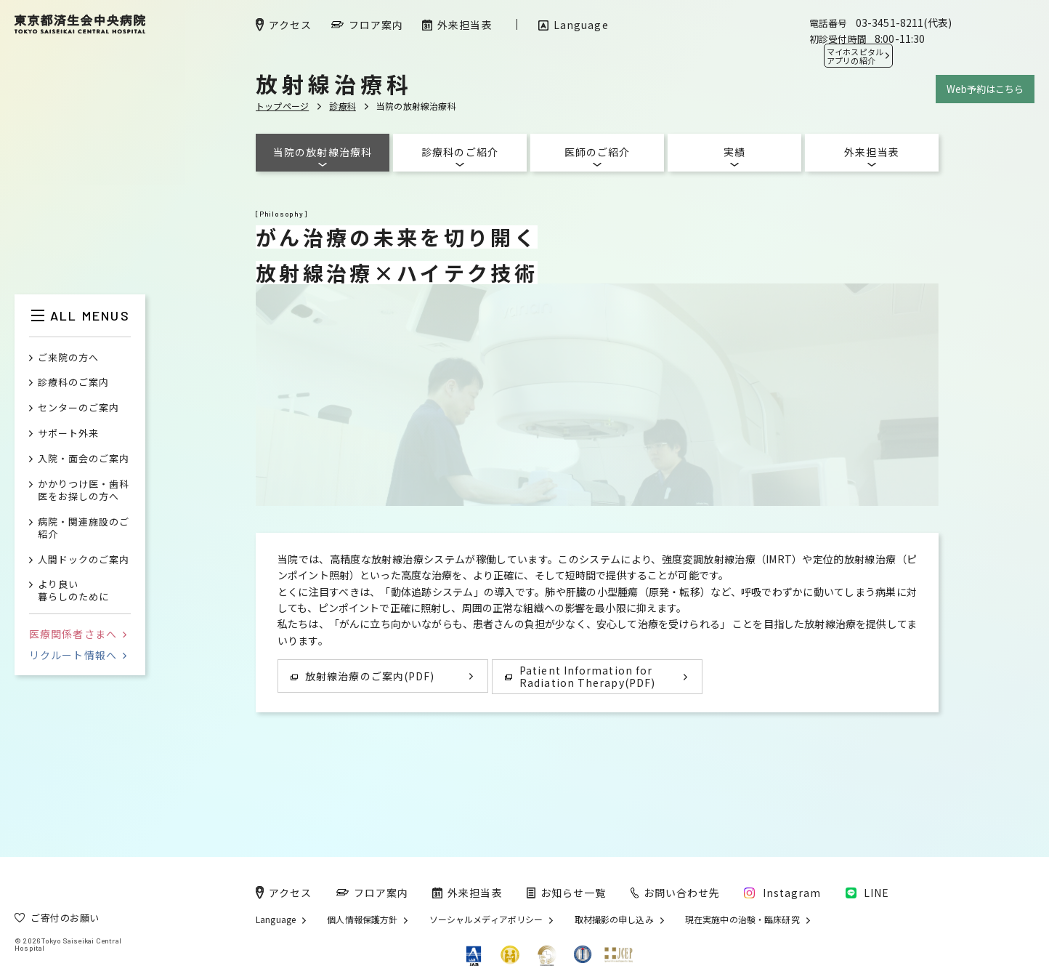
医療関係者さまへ (77, 634)
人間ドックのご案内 (83, 560)
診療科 (342, 106)
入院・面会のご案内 (83, 459)
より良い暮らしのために (73, 591)
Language (276, 919)
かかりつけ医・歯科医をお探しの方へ (83, 490)
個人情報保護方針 (362, 919)
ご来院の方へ (68, 358)
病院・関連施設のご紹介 (83, 528)
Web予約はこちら (985, 89)
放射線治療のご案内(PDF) (362, 676)
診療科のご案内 (73, 383)
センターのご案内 (78, 408)
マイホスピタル (855, 56)
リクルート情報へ (77, 655)
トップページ (282, 106)
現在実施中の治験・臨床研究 (742, 919)
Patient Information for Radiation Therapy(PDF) (580, 676)
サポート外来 (68, 433)
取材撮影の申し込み (614, 919)
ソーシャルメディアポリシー (486, 919)
